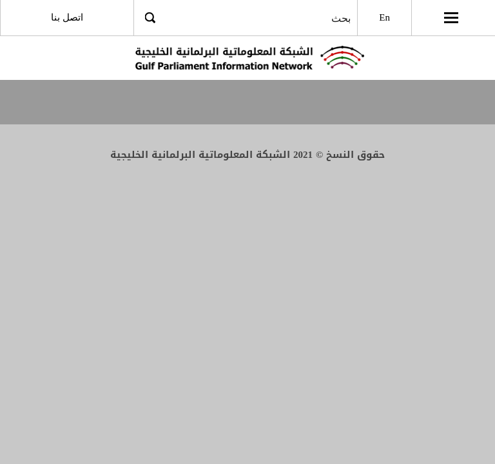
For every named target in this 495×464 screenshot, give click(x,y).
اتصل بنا (67, 17)
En (384, 17)
